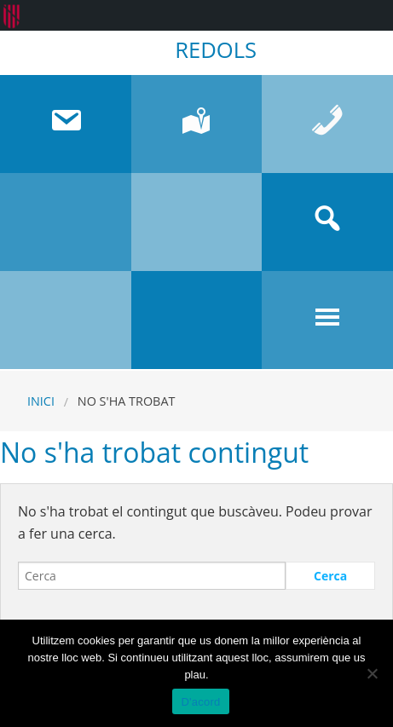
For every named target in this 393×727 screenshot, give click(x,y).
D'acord (200, 701)
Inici (41, 401)
